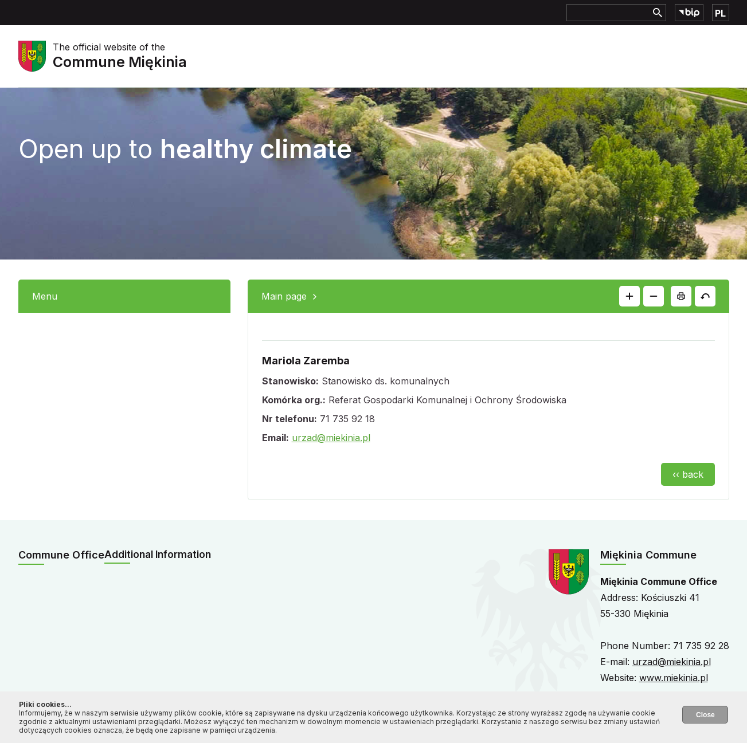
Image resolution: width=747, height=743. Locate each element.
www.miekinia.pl (673, 677)
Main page (284, 296)
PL (720, 13)
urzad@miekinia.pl (331, 437)
